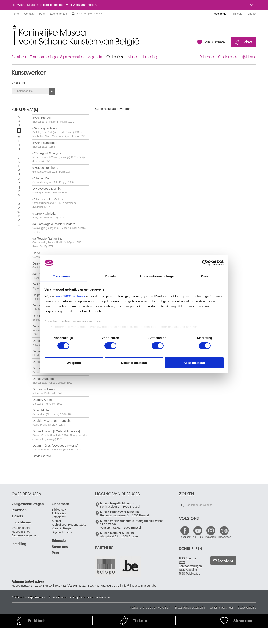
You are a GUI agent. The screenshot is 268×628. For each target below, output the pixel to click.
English (251, 13)
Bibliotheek (59, 509)
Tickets (247, 42)
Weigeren (74, 363)
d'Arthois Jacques (44, 144)
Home (15, 13)
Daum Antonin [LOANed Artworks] (60, 435)
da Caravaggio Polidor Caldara (59, 228)
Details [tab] (110, 276)
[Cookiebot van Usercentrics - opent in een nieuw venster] (205, 263)
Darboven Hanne (47, 391)
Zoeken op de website (73, 13)
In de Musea (21, 522)
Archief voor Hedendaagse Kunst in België (69, 526)
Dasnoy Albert (47, 401)
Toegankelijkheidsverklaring (190, 607)
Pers (42, 13)
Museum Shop (21, 531)
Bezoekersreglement (25, 535)
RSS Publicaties (189, 573)
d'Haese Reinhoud (52, 169)
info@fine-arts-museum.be (139, 585)
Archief (56, 521)
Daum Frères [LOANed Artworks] (57, 447)
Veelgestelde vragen (28, 504)
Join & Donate (214, 42)
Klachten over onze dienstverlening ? (150, 607)
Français (237, 13)
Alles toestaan (194, 363)
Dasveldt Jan (52, 412)
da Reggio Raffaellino (57, 242)
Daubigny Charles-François (51, 422)
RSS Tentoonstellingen (190, 564)
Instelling (150, 57)
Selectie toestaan (134, 363)
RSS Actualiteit (188, 569)
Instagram (210, 537)
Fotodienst (58, 517)
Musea (133, 57)
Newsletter (225, 560)
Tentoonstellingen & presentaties (57, 57)
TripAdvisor (224, 537)
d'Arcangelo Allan (58, 132)
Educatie (206, 57)
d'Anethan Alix (53, 119)
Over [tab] (204, 276)
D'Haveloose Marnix (49, 190)
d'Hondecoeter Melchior (54, 203)
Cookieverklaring (247, 607)
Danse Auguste (52, 380)
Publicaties (59, 513)
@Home (249, 57)
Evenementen (58, 13)
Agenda (95, 57)
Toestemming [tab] (63, 276)
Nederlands (219, 13)
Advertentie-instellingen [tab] (157, 276)
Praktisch (19, 57)
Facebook (185, 537)
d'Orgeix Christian (48, 215)
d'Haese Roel (53, 180)
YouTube (198, 537)
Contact (29, 13)
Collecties (114, 57)
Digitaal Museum (62, 532)
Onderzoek (228, 57)
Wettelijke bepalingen (222, 607)
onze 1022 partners (70, 296)
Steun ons (60, 547)
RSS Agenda (187, 558)
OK (52, 91)
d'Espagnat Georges (58, 157)
